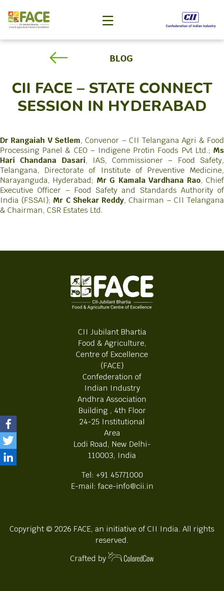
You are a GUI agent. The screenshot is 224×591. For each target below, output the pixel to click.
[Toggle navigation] (107, 7)
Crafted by (112, 557)
